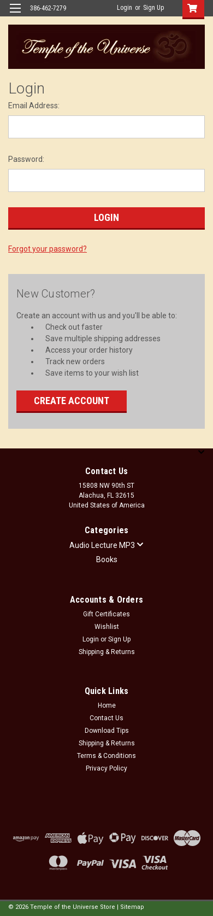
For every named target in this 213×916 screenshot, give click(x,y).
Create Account (71, 400)
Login (124, 7)
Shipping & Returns (107, 652)
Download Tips (107, 730)
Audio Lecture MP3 (106, 545)
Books (106, 559)
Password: (26, 159)
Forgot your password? (47, 248)
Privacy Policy (106, 768)
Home (107, 705)
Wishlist (106, 627)
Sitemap (132, 907)
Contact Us (106, 718)
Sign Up (153, 7)
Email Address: (34, 105)
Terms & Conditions (106, 756)
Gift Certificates (106, 614)
